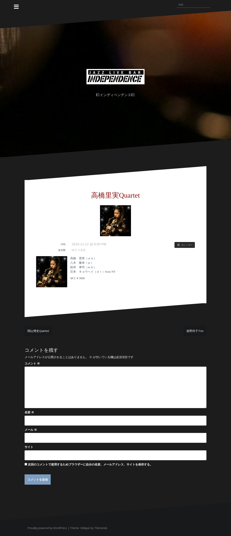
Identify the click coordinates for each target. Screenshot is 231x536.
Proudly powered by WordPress (47, 528)
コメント (32, 363)
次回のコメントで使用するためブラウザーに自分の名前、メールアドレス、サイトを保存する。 (90, 464)
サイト (29, 447)
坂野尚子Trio (195, 331)
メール (31, 430)
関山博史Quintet (38, 331)
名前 (29, 412)
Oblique (85, 528)
